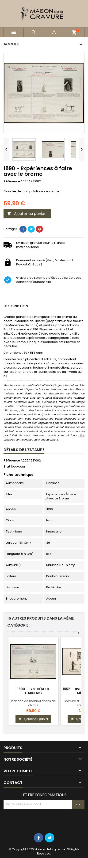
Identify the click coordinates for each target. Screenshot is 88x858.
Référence (12, 181)
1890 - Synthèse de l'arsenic (33, 691)
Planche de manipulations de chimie (33, 703)
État (7, 467)
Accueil (11, 44)
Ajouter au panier (26, 213)
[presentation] (39, 820)
